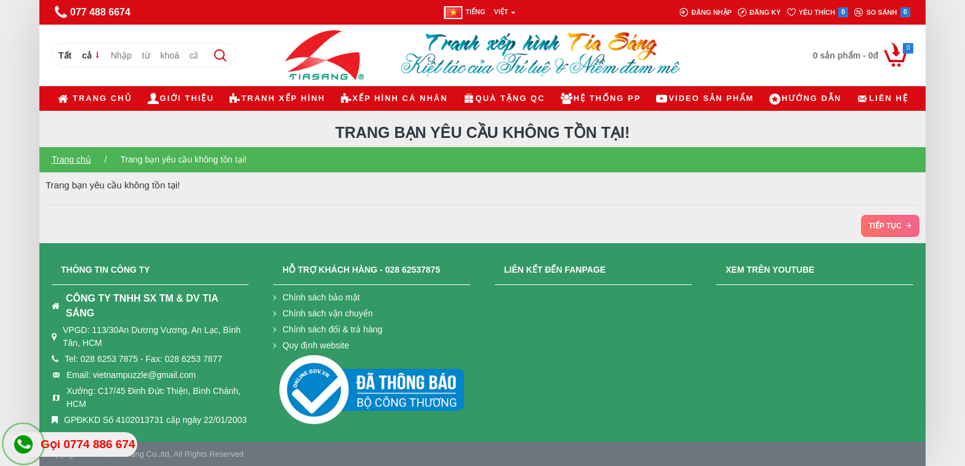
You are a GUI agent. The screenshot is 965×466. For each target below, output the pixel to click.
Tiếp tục (885, 226)
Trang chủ (71, 159)
